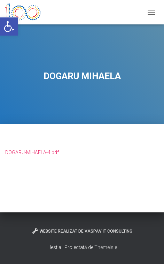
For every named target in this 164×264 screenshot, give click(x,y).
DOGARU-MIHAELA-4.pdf (32, 152)
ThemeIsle (105, 247)
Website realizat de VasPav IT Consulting (82, 230)
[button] (9, 26)
